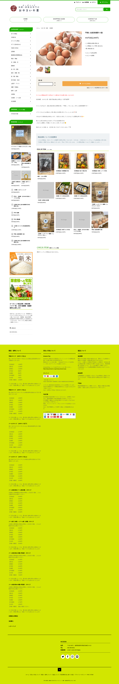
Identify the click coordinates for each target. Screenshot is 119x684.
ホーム (38, 28)
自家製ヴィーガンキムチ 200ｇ (15, 161)
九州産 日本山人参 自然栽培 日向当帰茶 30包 (22, 241)
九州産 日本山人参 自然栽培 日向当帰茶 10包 (22, 205)
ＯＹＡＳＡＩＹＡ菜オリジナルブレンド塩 (21, 146)
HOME (25, 19)
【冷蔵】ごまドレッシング (20, 189)
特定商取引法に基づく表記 (101, 87)
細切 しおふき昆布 (42, 176)
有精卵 (51, 28)
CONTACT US (92, 19)
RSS (88, 674)
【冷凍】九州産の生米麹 (43, 200)
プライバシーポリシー (80, 674)
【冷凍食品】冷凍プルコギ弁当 (63, 229)
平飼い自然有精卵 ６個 (19, 234)
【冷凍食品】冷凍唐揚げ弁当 (62, 170)
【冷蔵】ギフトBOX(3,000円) (80, 196)
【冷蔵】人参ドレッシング (25, 182)
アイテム (103, 2)
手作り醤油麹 (17, 219)
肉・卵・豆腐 (45, 28)
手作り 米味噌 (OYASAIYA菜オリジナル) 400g (81, 230)
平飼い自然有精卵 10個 (97, 229)
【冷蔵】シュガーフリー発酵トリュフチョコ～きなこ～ (46, 234)
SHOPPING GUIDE (59, 19)
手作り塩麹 (16, 212)
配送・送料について (46, 674)
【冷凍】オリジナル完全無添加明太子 (22, 226)
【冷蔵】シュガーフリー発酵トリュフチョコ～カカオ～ (100, 205)
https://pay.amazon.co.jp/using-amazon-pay (54, 369)
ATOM (91, 674)
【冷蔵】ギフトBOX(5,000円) (62, 196)
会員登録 (86, 2)
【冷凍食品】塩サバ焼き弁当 (80, 170)
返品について (90, 87)
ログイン (94, 2)
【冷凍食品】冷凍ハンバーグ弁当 (99, 170)
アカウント (78, 2)
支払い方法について (35, 674)
